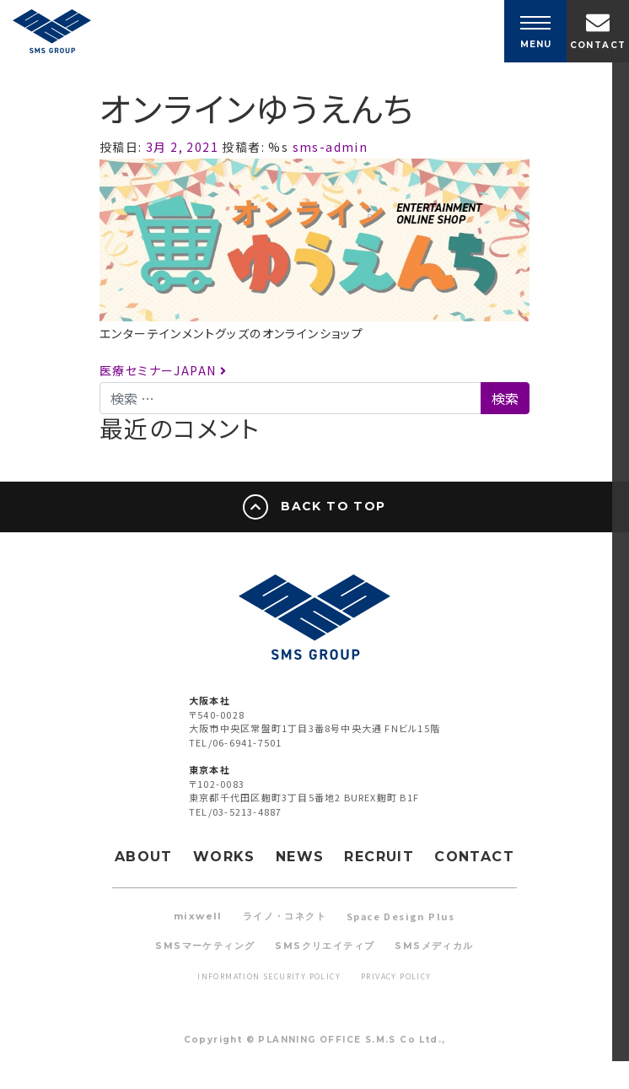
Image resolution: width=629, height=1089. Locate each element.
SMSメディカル (434, 946)
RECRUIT (379, 857)
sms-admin (328, 146)
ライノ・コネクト (284, 916)
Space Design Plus (401, 916)
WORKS (224, 857)
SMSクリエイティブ (324, 946)
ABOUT (144, 857)
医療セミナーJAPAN (163, 370)
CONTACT (474, 857)
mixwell (198, 916)
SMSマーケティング (205, 946)
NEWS (300, 857)
